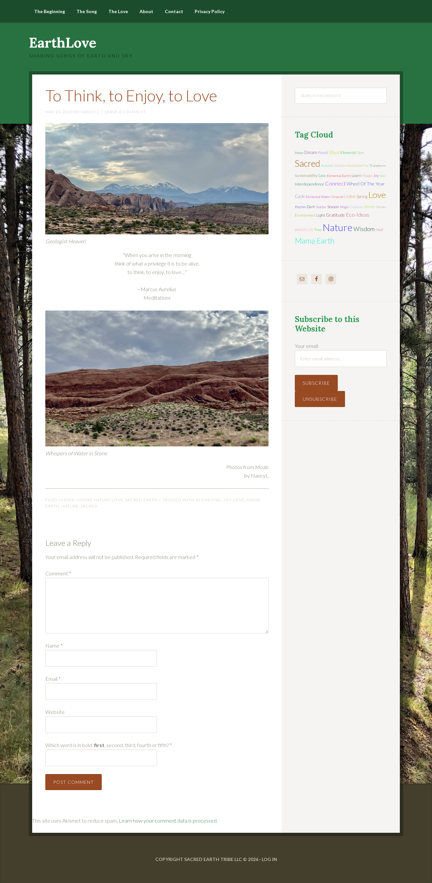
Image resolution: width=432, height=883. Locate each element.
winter (370, 207)
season (333, 206)
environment (305, 215)
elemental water (318, 197)
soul (383, 176)
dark (311, 207)
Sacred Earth (141, 499)
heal (379, 229)
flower (367, 176)
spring (361, 196)
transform (377, 165)
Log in (269, 859)
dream (310, 152)
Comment (58, 573)
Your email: (307, 346)
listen (350, 196)
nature (69, 506)
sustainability (306, 175)
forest (323, 152)
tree (318, 229)
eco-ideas (357, 214)
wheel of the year (366, 183)
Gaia (322, 175)
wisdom (364, 228)
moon (299, 153)
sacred (89, 506)
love (239, 499)
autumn (327, 165)
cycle (300, 196)
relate (381, 207)
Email (53, 679)
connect (335, 183)
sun (360, 152)
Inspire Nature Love (99, 499)
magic (344, 207)
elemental (208, 499)
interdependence (309, 184)
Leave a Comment (125, 111)
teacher (321, 207)
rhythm (300, 207)
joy (227, 499)
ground (337, 197)
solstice (340, 165)
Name (54, 645)
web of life (304, 229)
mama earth (315, 240)
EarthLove (63, 43)
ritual (334, 152)
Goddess (356, 207)
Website (55, 712)
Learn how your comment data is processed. (168, 820)
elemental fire (357, 165)
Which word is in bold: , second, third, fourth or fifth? (108, 745)
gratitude (335, 215)
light (320, 215)
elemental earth (339, 176)
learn (356, 175)
